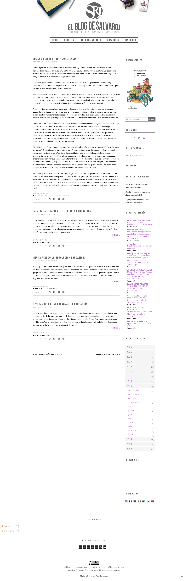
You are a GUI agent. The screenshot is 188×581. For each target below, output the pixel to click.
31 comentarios (40, 333)
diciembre (133, 390)
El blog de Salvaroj (72, 567)
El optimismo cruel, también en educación (139, 247)
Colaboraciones (91, 40)
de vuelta (131, 244)
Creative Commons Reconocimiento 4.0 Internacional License (93, 570)
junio (131, 414)
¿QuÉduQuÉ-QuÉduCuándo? (139, 270)
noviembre (134, 394)
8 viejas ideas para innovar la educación (60, 304)
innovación (51, 289)
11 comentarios (40, 286)
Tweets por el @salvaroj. (135, 155)
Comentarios (8, 531)
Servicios (112, 40)
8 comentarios (40, 240)
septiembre (134, 402)
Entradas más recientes (48, 354)
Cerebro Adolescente (137, 296)
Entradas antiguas (107, 354)
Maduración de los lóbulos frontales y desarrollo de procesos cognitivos (137, 300)
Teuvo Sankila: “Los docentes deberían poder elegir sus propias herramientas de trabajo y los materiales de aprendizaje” (139, 260)
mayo (131, 418)
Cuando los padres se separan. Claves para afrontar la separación (139, 313)
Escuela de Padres (135, 229)
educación (40, 289)
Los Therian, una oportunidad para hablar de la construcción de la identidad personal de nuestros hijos (139, 235)
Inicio (55, 40)
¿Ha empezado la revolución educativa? (59, 257)
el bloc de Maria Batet (137, 321)
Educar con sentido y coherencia (55, 58)
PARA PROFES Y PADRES (137, 284)
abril (131, 422)
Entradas (6, 526)
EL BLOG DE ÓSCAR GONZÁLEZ (135, 308)
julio (131, 410)
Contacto (130, 40)
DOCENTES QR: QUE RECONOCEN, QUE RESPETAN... (140, 223)
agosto (132, 406)
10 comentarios (40, 193)
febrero (132, 430)
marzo (131, 426)
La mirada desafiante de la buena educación (62, 211)
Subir (183, 576)
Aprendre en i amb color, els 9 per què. (139, 324)
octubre (133, 398)
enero (131, 434)
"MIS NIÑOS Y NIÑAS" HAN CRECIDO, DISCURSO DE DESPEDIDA (138, 288)
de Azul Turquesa (100, 576)
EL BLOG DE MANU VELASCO (139, 220)
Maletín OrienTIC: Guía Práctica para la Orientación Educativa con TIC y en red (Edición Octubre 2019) (139, 275)
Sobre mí (70, 40)
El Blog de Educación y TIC (139, 253)
